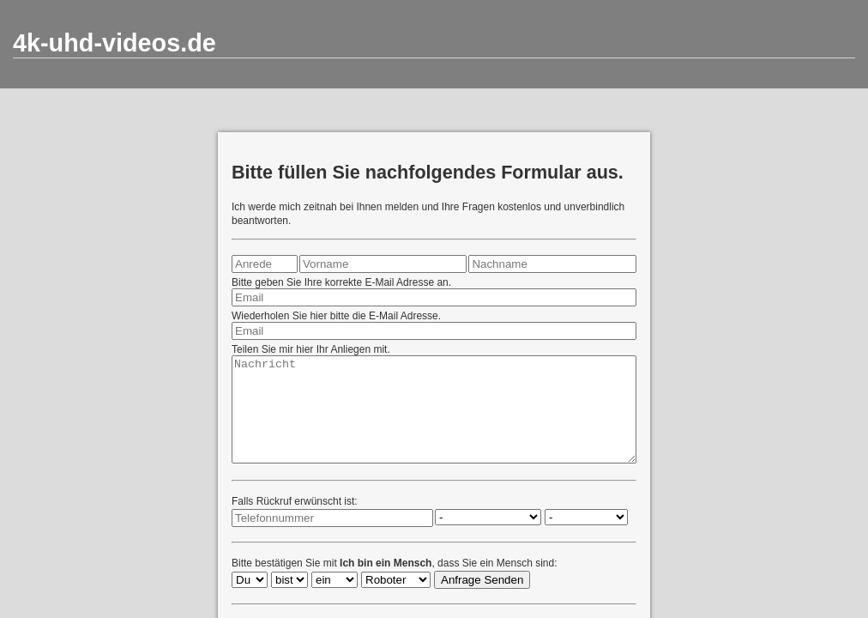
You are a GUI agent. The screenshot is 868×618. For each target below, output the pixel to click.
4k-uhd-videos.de (114, 43)
